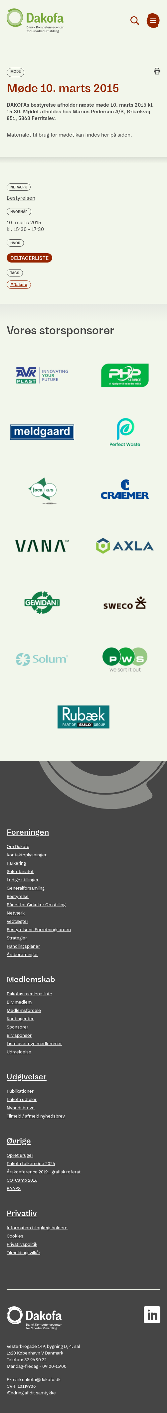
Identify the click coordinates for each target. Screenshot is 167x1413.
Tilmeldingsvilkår (23, 1252)
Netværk (16, 913)
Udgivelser (27, 1076)
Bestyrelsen (21, 198)
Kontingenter (20, 1019)
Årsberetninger (22, 954)
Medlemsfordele (24, 1010)
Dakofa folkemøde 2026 (31, 1163)
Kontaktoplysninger (27, 855)
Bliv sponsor (19, 1035)
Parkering (16, 863)
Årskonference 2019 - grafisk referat (44, 1172)
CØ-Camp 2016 (22, 1180)
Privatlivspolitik (22, 1244)
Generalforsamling (26, 888)
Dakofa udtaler (22, 1099)
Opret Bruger (20, 1155)
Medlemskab (31, 979)
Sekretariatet (20, 871)
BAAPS (14, 1188)
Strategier (17, 938)
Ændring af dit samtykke (31, 1393)
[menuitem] (153, 20)
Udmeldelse (19, 1052)
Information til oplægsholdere (37, 1228)
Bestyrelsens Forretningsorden (39, 929)
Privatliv (22, 1213)
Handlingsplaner (23, 946)
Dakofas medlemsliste (29, 994)
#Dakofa (18, 284)
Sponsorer (17, 1027)
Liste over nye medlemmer (34, 1043)
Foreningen (28, 832)
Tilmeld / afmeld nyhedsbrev (36, 1116)
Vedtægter (17, 921)
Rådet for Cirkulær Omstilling (36, 905)
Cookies (15, 1236)
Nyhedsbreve (21, 1108)
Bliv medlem (19, 1002)
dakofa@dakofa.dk (41, 1379)
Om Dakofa (18, 846)
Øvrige (19, 1140)
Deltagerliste (29, 258)
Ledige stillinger (23, 880)
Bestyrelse (18, 896)
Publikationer (20, 1091)
